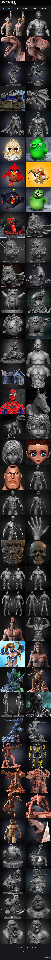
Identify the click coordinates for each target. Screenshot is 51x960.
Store (17, 8)
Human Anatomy (43, 8)
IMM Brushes (33, 8)
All (3, 8)
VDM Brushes (24, 8)
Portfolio (10, 8)
